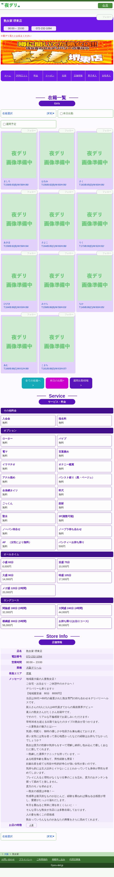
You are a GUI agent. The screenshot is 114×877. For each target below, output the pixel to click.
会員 (105, 5)
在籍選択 (7, 113)
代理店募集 (74, 859)
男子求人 (92, 75)
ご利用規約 (42, 859)
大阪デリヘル (33, 667)
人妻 (31, 825)
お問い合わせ (8, 859)
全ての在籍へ (33, 380)
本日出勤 (66, 113)
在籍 (64, 75)
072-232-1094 (34, 656)
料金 (36, 75)
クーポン (49, 75)
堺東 (28, 673)
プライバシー (25, 859)
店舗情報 (78, 75)
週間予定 (9, 124)
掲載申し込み (58, 859)
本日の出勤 (56, 380)
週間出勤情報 (81, 380)
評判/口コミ (22, 75)
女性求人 (106, 75)
